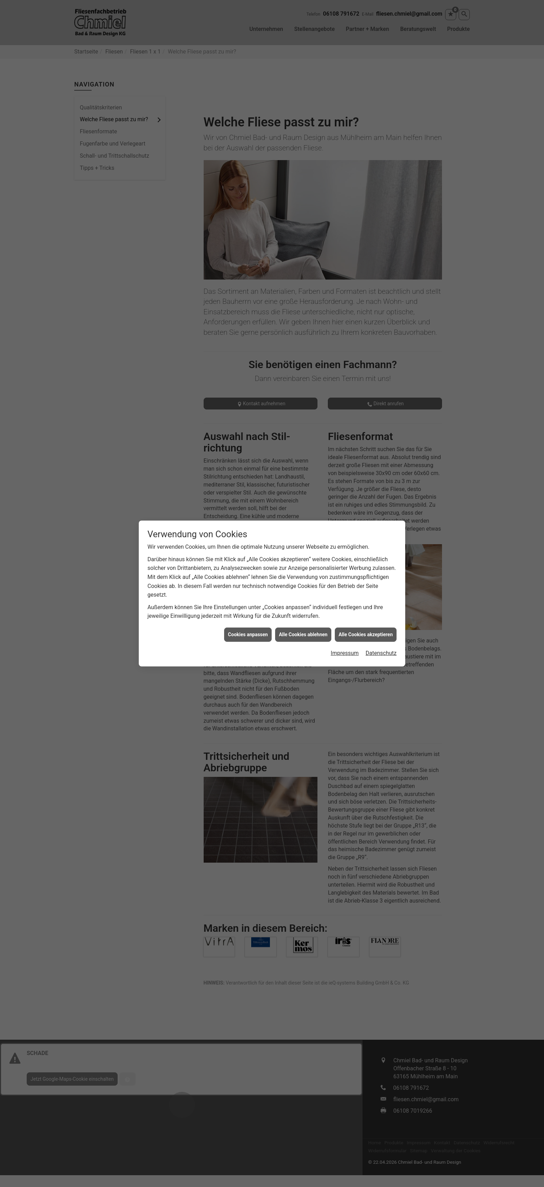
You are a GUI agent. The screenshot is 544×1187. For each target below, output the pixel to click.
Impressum (345, 634)
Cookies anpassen (248, 616)
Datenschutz (381, 634)
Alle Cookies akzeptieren (366, 616)
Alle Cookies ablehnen (303, 616)
